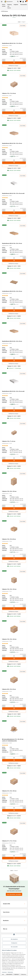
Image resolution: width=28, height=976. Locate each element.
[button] (23, 1)
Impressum (4, 972)
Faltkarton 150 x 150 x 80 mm (9, 539)
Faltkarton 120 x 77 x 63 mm (8, 441)
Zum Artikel (22, 25)
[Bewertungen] (5, 47)
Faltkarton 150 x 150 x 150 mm (9, 589)
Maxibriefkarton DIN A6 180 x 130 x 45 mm (12, 143)
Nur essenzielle (14, 946)
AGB (3, 974)
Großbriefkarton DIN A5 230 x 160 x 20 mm (12, 291)
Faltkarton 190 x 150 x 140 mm (9, 639)
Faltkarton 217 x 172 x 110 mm (9, 841)
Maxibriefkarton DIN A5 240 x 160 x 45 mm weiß (13, 391)
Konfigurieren (14, 943)
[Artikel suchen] (18, 1)
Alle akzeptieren (14, 939)
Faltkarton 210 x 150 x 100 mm (9, 791)
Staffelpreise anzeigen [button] (13, 65)
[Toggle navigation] (1, 1)
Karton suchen (3, 5)
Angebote (16, 4)
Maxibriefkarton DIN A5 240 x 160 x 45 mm (12, 341)
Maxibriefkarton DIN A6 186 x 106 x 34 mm (12, 243)
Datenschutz (10, 972)
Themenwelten (23, 4)
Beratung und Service (9, 6)
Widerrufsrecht (9, 974)
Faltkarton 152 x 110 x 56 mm (9, 93)
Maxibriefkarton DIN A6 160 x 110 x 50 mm (12, 43)
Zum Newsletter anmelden (14, 894)
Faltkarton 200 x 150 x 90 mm (9, 689)
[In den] (14, 63)
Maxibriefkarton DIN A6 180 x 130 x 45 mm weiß (13, 193)
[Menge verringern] (3, 60)
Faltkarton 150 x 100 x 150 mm (9, 491)
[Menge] (14, 60)
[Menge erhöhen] (24, 60)
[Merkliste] (20, 1)
